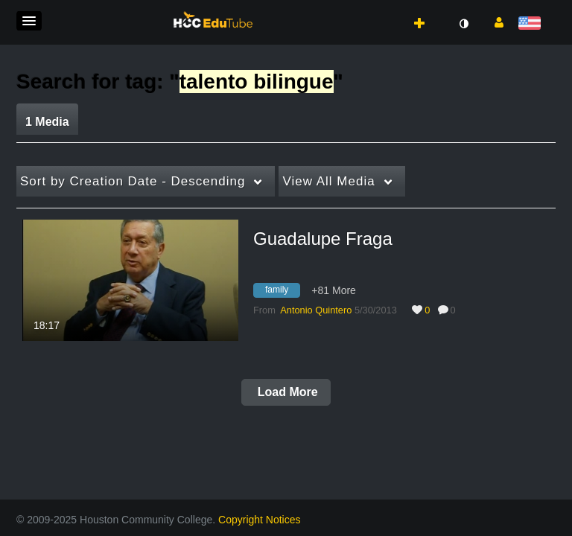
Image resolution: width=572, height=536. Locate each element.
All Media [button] (328, 181)
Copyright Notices (259, 520)
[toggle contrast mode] (463, 23)
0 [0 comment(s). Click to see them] (456, 310)
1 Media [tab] (47, 121)
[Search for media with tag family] (282, 292)
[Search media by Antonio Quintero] (316, 310)
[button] (29, 20)
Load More (285, 392)
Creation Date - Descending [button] (132, 181)
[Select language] (532, 24)
